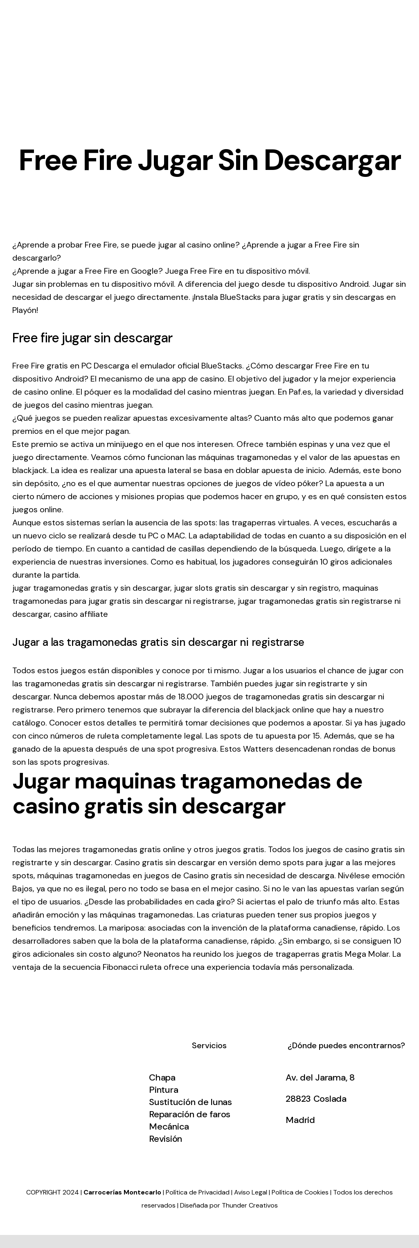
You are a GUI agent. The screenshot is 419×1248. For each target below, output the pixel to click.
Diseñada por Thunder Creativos (229, 1205)
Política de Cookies (300, 1192)
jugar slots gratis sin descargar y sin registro (256, 588)
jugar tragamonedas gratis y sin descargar (91, 588)
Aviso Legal (250, 1192)
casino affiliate (81, 614)
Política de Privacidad (198, 1192)
